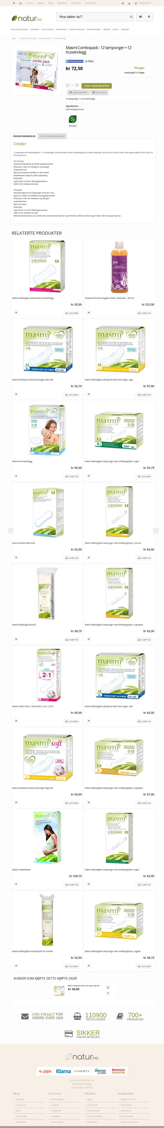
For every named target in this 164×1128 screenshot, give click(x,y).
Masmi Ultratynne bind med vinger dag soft (32, 788)
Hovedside (19, 1099)
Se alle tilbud (20, 1118)
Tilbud (50, 3)
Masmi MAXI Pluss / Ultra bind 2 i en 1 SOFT (33, 706)
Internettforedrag (93, 1109)
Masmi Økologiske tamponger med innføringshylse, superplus (112, 624)
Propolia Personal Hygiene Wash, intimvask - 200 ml (108, 298)
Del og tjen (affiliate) (94, 1113)
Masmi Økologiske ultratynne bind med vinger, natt (107, 706)
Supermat (55, 1104)
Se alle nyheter (21, 1113)
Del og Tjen (76, 3)
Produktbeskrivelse (24, 136)
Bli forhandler (91, 3)
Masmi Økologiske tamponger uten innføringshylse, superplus (112, 788)
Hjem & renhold (57, 1118)
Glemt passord (126, 1104)
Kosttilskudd (56, 1109)
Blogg (89, 1099)
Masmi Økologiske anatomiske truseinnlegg (32, 298)
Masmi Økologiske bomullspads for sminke (32, 951)
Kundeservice (125, 1109)
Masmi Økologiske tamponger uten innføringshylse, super (110, 461)
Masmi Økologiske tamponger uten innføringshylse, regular (111, 951)
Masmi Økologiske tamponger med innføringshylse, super (110, 869)
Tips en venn (98, 92)
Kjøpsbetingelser (127, 1113)
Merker (18, 1109)
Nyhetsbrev (62, 3)
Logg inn (130, 4)
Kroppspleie (56, 1113)
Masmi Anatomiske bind (23, 543)
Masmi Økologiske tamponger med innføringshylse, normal (111, 543)
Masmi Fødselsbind (21, 869)
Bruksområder (92, 1104)
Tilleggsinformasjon (52, 136)
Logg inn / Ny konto (127, 1099)
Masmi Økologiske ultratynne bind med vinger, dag (107, 379)
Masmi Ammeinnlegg (22, 461)
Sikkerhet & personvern (129, 1118)
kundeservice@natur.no (82, 1080)
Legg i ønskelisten (77, 92)
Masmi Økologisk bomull (24, 624)
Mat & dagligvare (58, 1099)
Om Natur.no (20, 1104)
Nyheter (40, 3)
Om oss (30, 3)
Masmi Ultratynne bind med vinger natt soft (32, 379)
